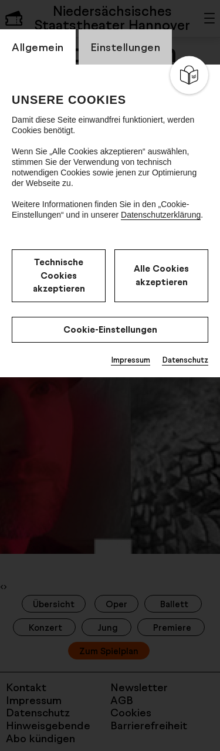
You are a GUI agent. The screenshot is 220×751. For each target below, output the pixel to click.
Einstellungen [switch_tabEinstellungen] (125, 46)
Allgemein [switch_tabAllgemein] (38, 46)
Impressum (130, 359)
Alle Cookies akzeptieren (161, 275)
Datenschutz (185, 359)
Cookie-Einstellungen (110, 329)
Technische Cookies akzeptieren (59, 275)
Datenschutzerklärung (161, 214)
